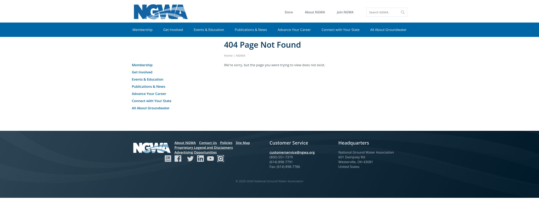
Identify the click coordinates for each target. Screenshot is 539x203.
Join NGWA (345, 12)
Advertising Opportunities (196, 152)
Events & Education (209, 29)
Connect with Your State (340, 29)
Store (289, 12)
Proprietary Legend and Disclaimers (204, 147)
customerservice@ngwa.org (292, 152)
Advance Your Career (294, 29)
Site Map (243, 142)
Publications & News (251, 29)
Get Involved (173, 29)
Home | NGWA (234, 55)
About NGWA (315, 12)
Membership (142, 29)
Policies (226, 142)
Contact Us (208, 142)
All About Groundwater (388, 29)
